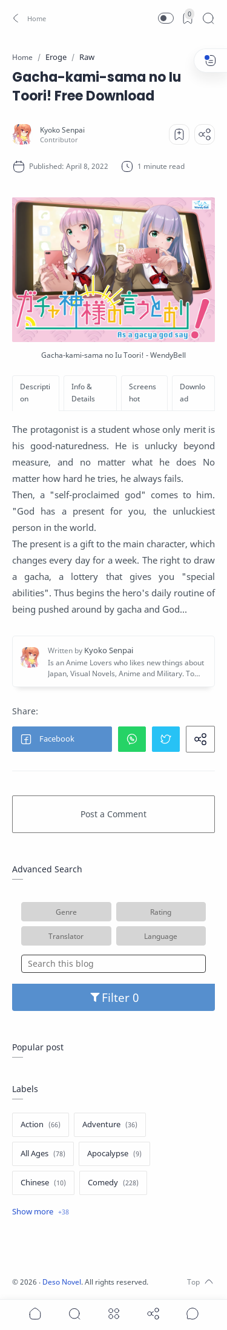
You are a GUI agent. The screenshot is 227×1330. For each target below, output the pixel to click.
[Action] (40, 1125)
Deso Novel (61, 1282)
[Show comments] (192, 1313)
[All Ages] (43, 1154)
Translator (66, 936)
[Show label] (40, 1212)
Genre (66, 912)
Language (160, 936)
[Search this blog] (113, 964)
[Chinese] (43, 1183)
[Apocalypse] (114, 1154)
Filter (113, 997)
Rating (160, 912)
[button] (27, 18)
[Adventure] (110, 1125)
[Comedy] (113, 1183)
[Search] (208, 18)
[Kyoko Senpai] (62, 130)
